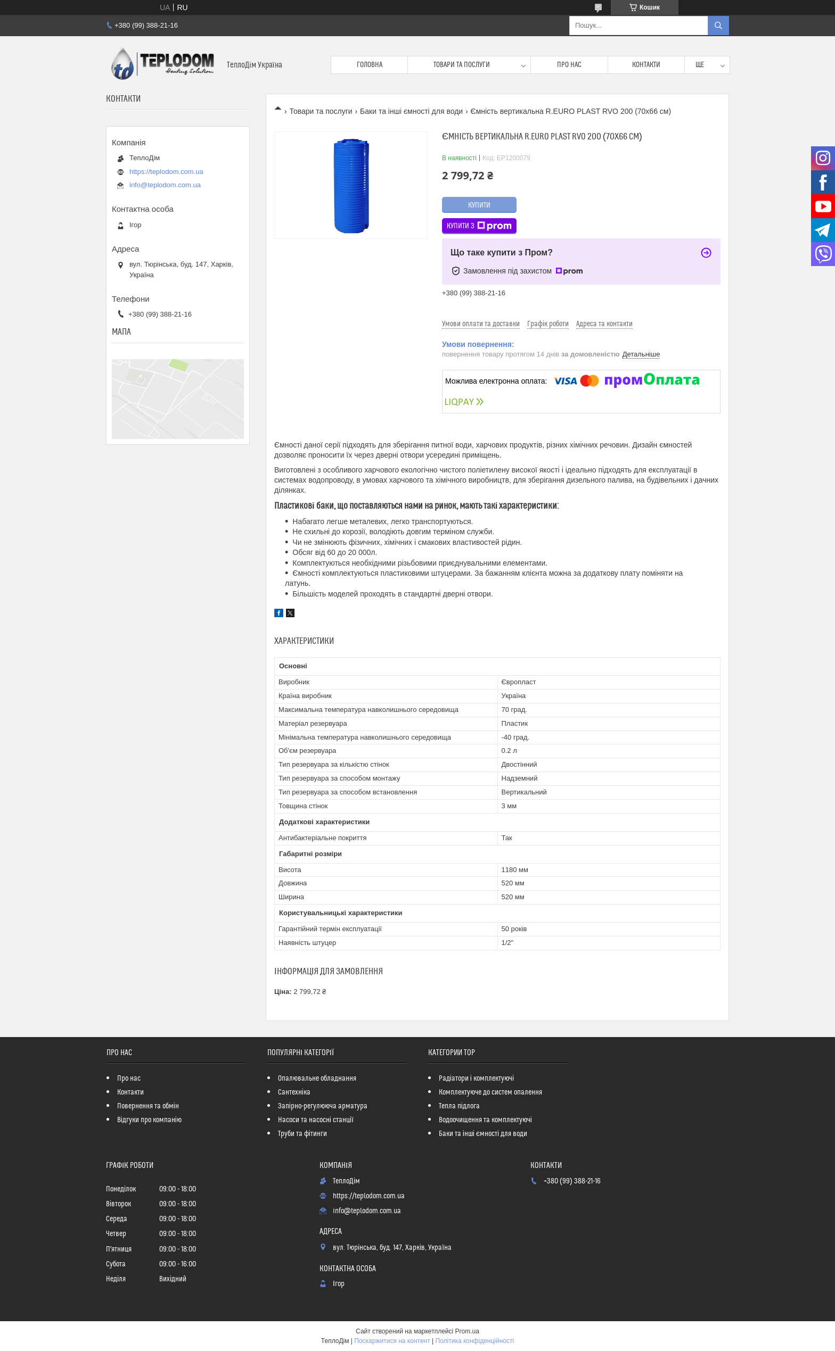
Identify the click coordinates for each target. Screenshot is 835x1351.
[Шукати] (718, 25)
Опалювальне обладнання (317, 1078)
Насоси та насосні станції (316, 1120)
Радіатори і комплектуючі (476, 1078)
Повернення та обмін (148, 1106)
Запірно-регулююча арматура (322, 1106)
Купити (479, 205)
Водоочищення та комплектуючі (485, 1120)
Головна (369, 65)
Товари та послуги (461, 65)
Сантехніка (294, 1092)
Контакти (646, 65)
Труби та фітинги (302, 1134)
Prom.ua (467, 1331)
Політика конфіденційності (475, 1341)
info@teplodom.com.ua (165, 185)
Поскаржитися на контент (392, 1341)
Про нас (569, 65)
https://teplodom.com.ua (166, 172)
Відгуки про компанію (149, 1120)
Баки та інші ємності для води (411, 111)
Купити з (479, 226)
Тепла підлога (459, 1106)
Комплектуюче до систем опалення (490, 1092)
